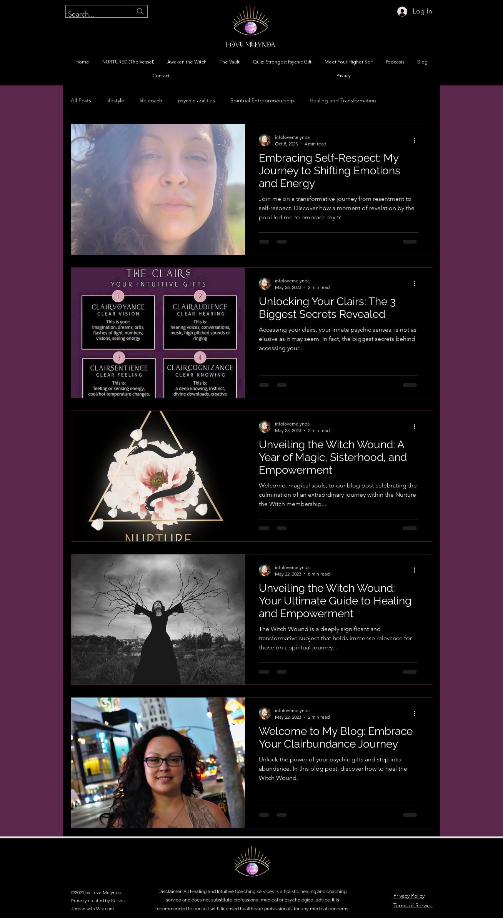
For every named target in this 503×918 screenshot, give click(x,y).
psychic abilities (196, 100)
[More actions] (416, 140)
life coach (151, 100)
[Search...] (94, 14)
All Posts (81, 100)
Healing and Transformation (343, 100)
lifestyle (115, 100)
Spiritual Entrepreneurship (262, 100)
